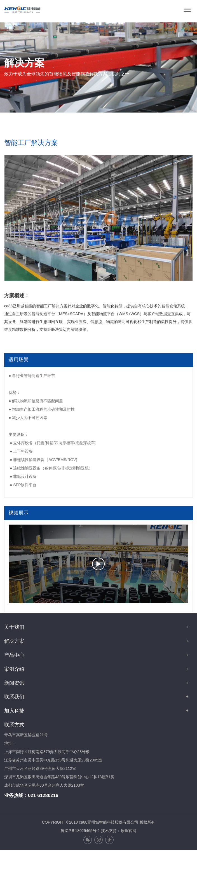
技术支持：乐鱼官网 (118, 830)
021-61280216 (43, 795)
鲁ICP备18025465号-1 (80, 830)
